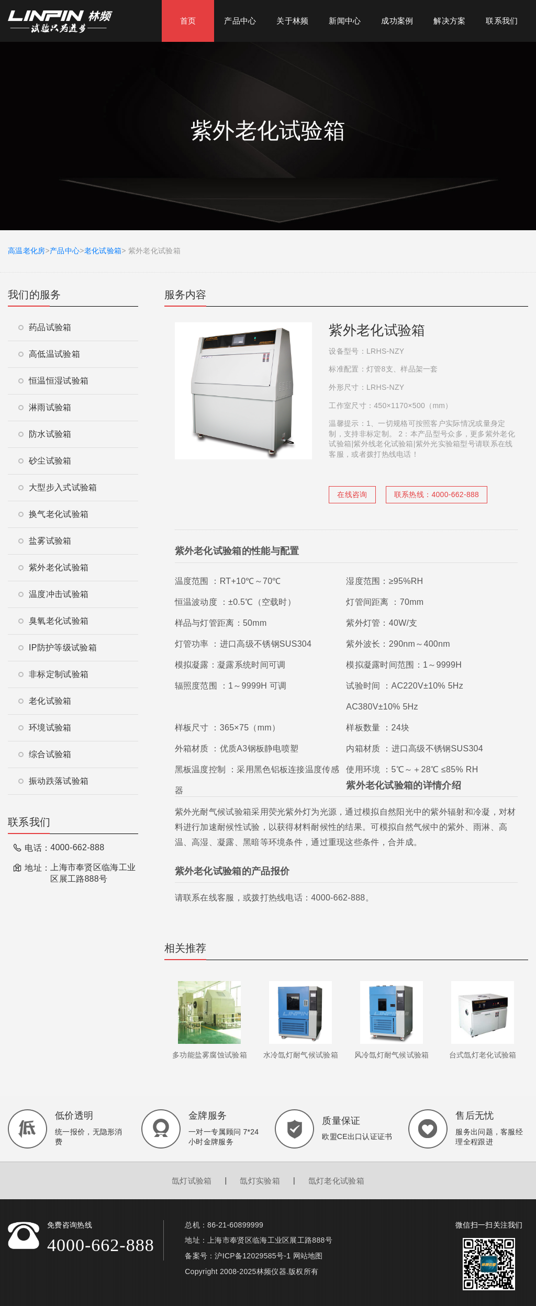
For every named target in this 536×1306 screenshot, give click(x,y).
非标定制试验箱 (53, 674)
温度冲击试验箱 (53, 594)
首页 (188, 20)
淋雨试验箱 (45, 407)
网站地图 (308, 1256)
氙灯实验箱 (260, 1180)
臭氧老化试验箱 (53, 620)
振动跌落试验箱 (53, 780)
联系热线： (436, 494)
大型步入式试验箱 (57, 487)
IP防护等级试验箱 (57, 647)
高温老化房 (27, 250)
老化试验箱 (103, 250)
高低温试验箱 (49, 354)
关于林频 (292, 20)
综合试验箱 (45, 754)
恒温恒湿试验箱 (53, 380)
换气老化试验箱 (53, 514)
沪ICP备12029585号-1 (253, 1256)
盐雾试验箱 (45, 540)
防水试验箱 (45, 434)
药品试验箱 (45, 327)
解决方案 (449, 20)
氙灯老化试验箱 (336, 1180)
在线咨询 (352, 494)
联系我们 (502, 20)
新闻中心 (345, 20)
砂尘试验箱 (45, 460)
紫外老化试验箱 (53, 567)
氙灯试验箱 (192, 1180)
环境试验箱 (45, 727)
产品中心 (240, 20)
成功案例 (397, 20)
